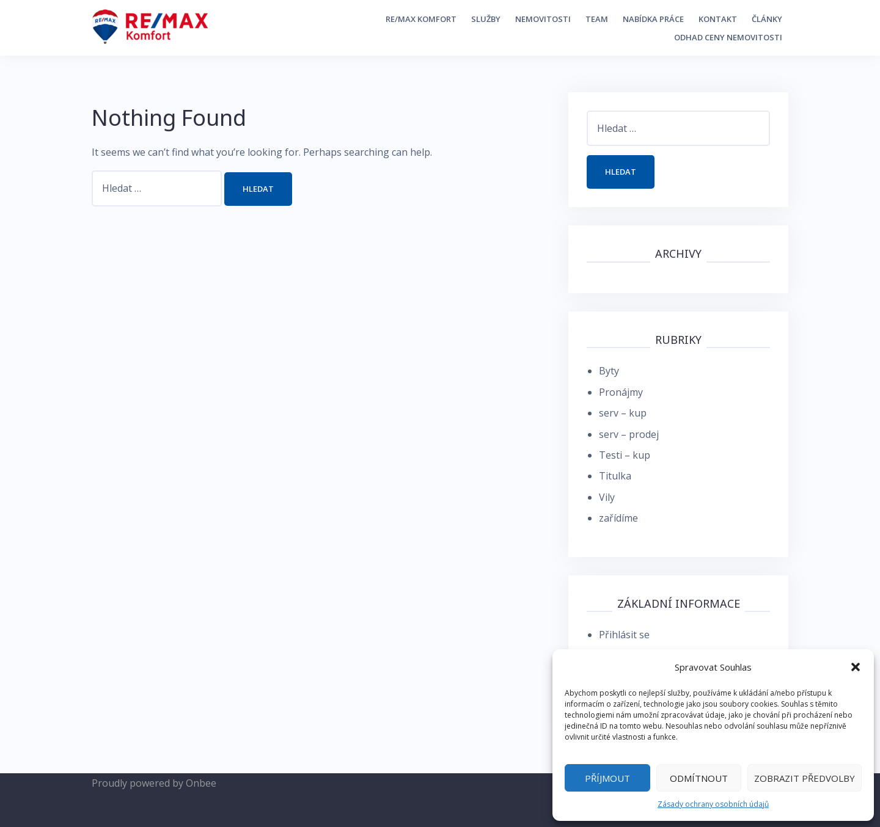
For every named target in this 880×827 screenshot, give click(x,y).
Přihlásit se (624, 634)
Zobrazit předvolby (804, 778)
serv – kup (623, 413)
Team (596, 18)
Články (767, 18)
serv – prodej (629, 434)
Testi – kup (624, 455)
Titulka (615, 476)
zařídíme (618, 518)
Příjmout (607, 778)
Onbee (201, 783)
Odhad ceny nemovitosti (728, 37)
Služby (486, 18)
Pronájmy (621, 392)
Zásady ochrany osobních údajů (713, 804)
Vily (607, 497)
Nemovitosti (543, 18)
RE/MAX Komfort (421, 18)
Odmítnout (699, 778)
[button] (855, 667)
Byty (609, 370)
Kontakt (717, 18)
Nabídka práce (653, 18)
